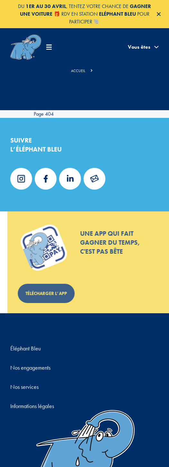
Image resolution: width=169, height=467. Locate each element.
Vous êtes (143, 47)
